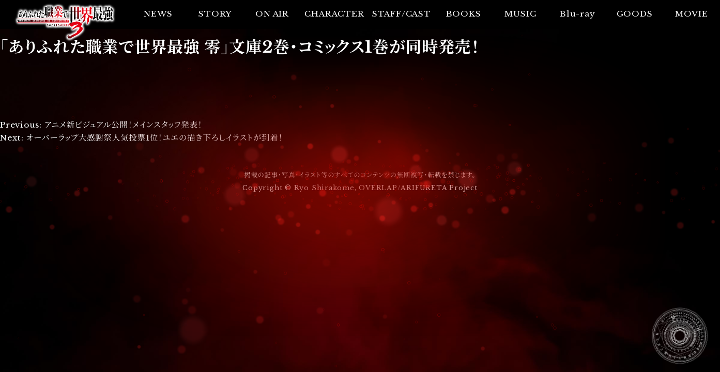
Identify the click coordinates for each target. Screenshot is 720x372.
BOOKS (463, 14)
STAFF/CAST (401, 14)
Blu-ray (577, 14)
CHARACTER (334, 14)
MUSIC (520, 14)
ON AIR (272, 14)
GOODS (635, 14)
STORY (215, 14)
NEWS (158, 14)
